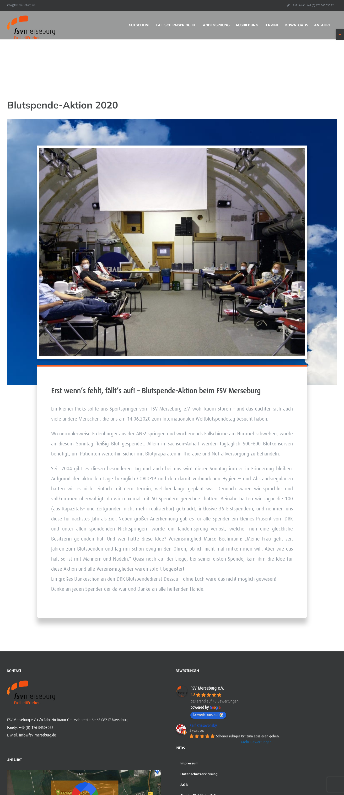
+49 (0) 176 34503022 (36, 727)
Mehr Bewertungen (256, 742)
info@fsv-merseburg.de (21, 5)
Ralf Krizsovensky (203, 726)
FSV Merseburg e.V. (207, 688)
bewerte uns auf (208, 715)
